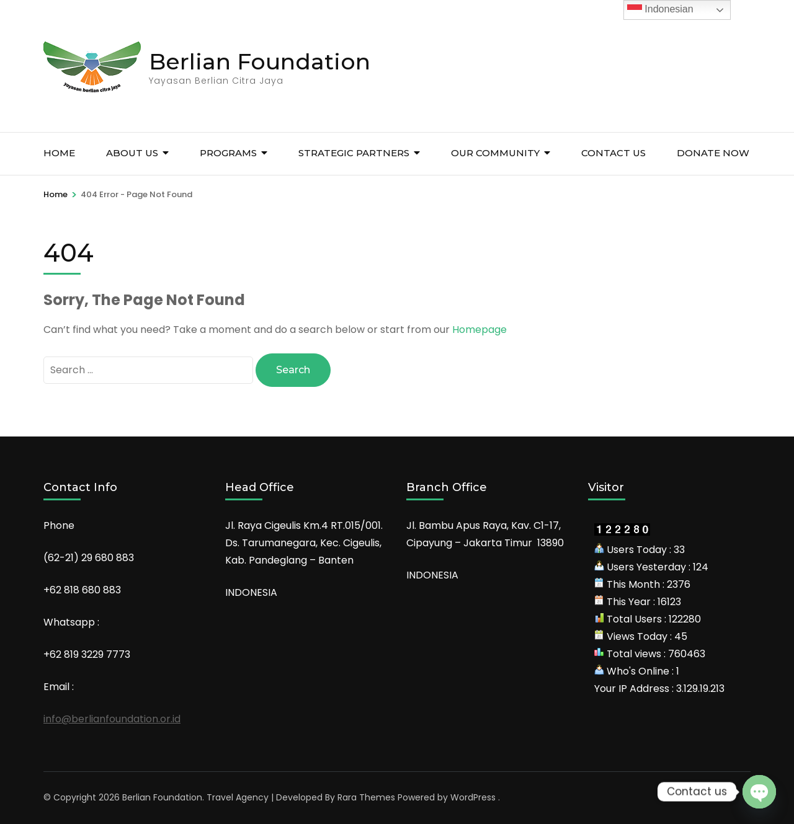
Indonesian (660, 9)
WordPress (473, 797)
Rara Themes (366, 797)
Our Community (495, 153)
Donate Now (713, 153)
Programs (228, 153)
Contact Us (613, 153)
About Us (132, 153)
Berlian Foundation (259, 61)
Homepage (479, 329)
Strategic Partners (353, 153)
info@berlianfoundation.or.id (112, 719)
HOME (59, 153)
